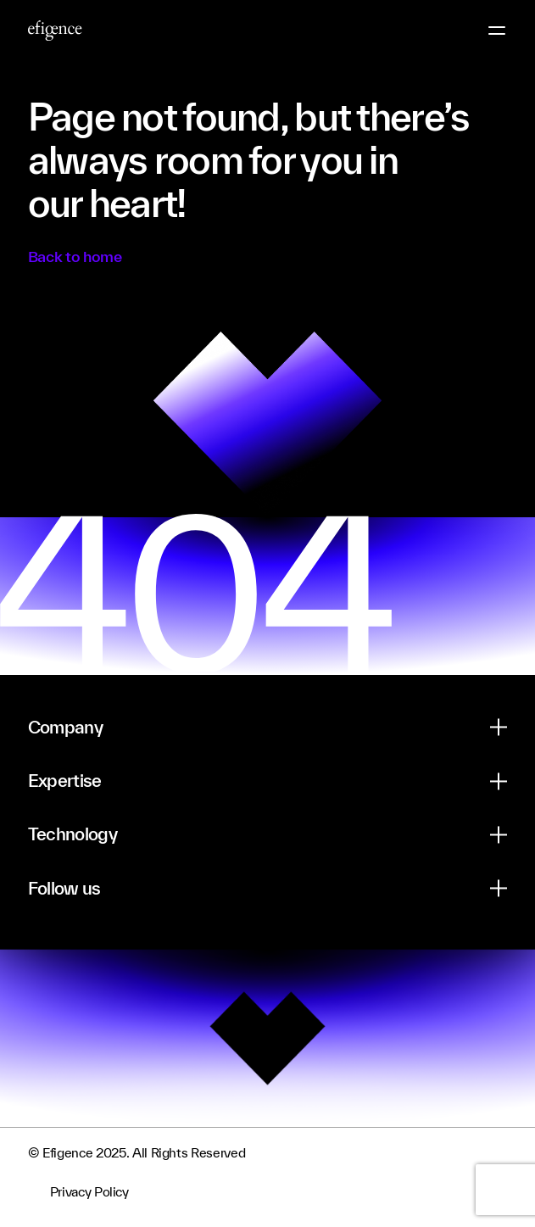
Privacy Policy (89, 1192)
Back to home (75, 256)
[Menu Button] (497, 30)
